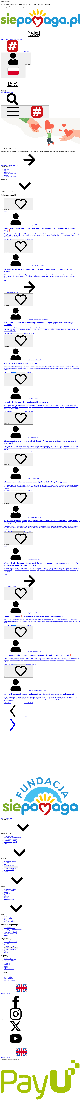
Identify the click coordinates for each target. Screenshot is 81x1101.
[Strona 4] (26, 716)
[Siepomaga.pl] (40, 27)
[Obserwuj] (18, 204)
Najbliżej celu (7, 172)
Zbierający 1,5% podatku (10, 176)
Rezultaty (6, 175)
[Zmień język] (13, 71)
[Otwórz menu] (25, 111)
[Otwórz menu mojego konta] (16, 58)
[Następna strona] (12, 730)
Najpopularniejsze (8, 170)
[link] (12, 716)
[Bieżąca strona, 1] (24, 716)
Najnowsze (6, 169)
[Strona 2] (25, 716)
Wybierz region (4, 179)
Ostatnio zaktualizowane (10, 173)
